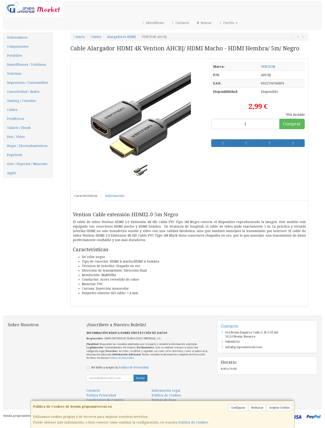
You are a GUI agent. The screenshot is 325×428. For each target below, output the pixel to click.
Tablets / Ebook (18, 128)
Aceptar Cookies (279, 407)
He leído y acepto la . (120, 367)
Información (115, 196)
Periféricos (15, 119)
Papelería (14, 155)
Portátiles (14, 55)
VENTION (268, 66)
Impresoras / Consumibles (27, 82)
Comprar (292, 123)
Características (86, 196)
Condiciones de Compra (105, 400)
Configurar (238, 407)
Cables (12, 110)
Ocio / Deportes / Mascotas (27, 164)
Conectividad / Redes (23, 91)
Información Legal (166, 390)
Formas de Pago (164, 400)
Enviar (140, 378)
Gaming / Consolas (21, 100)
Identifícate (152, 23)
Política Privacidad (101, 395)
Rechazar (257, 407)
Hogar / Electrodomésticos (27, 146)
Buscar (204, 23)
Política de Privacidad (121, 358)
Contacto (180, 23)
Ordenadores (17, 37)
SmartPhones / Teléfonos (26, 64)
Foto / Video (16, 137)
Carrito (228, 23)
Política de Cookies (193, 422)
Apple (11, 173)
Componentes (17, 46)
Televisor (14, 73)
